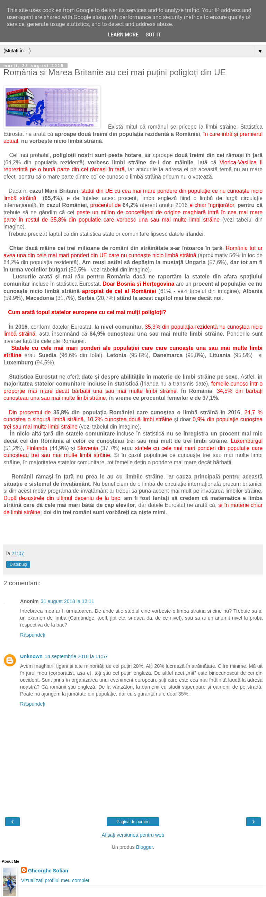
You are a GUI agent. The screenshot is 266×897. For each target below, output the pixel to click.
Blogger (144, 847)
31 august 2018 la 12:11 (67, 601)
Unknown (31, 656)
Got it (153, 35)
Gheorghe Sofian (48, 870)
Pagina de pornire (133, 821)
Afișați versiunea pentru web (133, 835)
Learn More (123, 35)
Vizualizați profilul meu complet (55, 880)
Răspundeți (32, 635)
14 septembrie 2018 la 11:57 (76, 656)
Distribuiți (18, 564)
